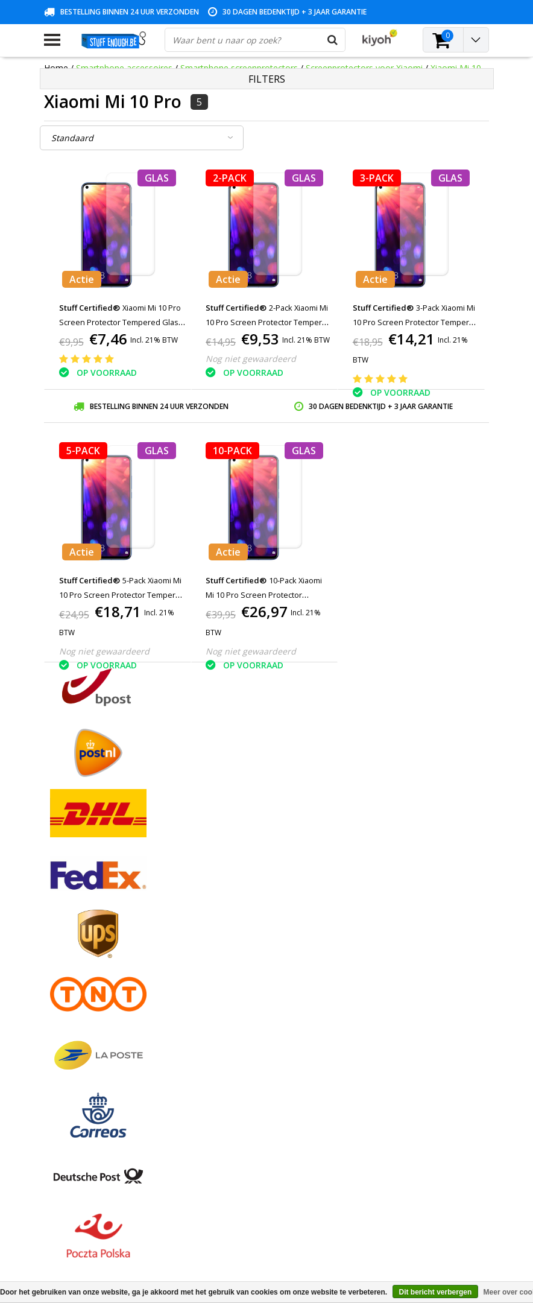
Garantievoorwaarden (86, 943)
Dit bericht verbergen (435, 1292)
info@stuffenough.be (387, 1218)
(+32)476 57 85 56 (414, 1237)
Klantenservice (72, 957)
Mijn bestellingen (228, 915)
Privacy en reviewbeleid (89, 971)
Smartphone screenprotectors (239, 68)
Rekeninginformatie (82, 998)
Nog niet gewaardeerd (251, 358)
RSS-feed (62, 1054)
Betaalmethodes (76, 915)
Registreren (217, 901)
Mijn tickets (217, 929)
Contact (59, 929)
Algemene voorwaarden (90, 901)
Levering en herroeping (89, 1012)
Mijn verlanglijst (225, 943)
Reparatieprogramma (86, 985)
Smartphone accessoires (124, 68)
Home (56, 68)
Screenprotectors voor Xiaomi (364, 68)
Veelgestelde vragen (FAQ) (95, 1040)
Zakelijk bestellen (77, 1026)
